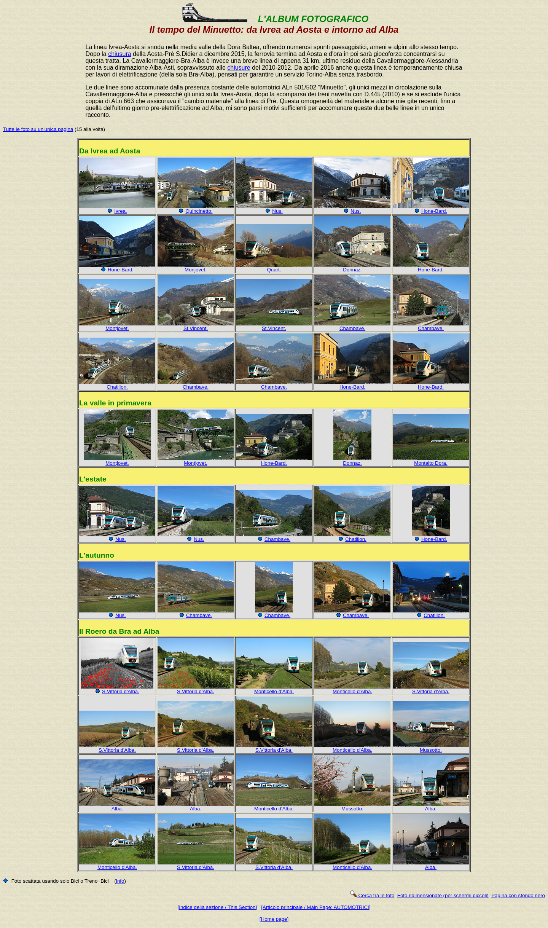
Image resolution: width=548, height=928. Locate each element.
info (120, 881)
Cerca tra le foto (372, 895)
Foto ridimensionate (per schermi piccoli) (443, 895)
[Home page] (274, 919)
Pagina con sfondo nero (518, 895)
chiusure (238, 67)
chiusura (119, 54)
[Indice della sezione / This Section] (217, 907)
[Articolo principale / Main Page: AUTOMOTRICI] (315, 907)
